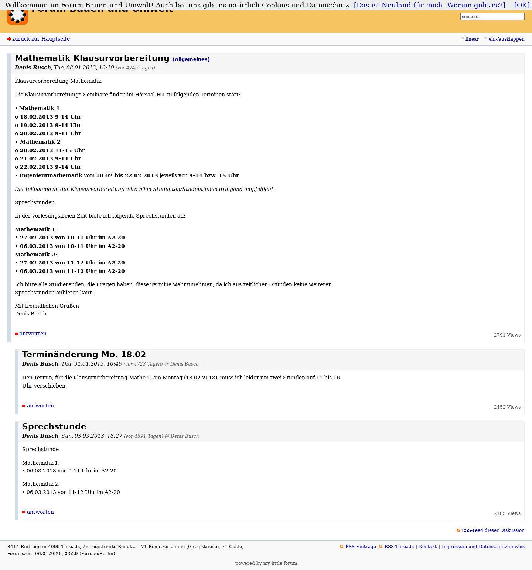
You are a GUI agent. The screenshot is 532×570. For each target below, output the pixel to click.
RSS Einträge (360, 546)
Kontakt (428, 546)
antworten (33, 334)
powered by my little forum (266, 563)
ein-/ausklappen (507, 39)
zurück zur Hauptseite (41, 39)
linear (472, 39)
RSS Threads (399, 546)
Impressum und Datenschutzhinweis (483, 546)
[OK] (522, 5)
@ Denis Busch (181, 364)
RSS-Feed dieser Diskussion (493, 530)
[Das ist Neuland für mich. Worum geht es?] (429, 5)
